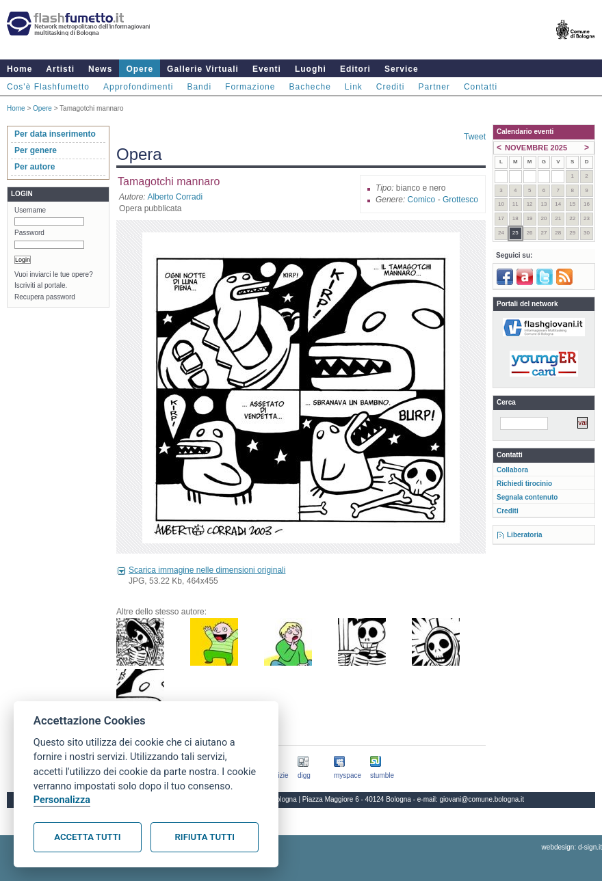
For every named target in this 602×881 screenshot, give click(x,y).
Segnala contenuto (527, 497)
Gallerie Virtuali (203, 69)
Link (354, 87)
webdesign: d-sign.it (572, 847)
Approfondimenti (138, 87)
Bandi (199, 87)
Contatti (480, 87)
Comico (422, 199)
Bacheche (309, 87)
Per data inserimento (55, 134)
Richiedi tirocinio (524, 483)
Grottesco (460, 199)
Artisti (60, 69)
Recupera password (44, 297)
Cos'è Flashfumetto (48, 87)
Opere (139, 69)
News (100, 69)
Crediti (390, 87)
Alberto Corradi (174, 197)
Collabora (512, 470)
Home (19, 69)
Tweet (475, 136)
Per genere (35, 150)
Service (401, 69)
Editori (355, 69)
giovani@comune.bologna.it (482, 799)
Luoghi (310, 69)
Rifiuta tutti (205, 837)
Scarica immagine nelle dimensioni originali (207, 570)
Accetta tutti (87, 837)
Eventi (266, 69)
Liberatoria (524, 535)
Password (29, 232)
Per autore (34, 167)
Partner (434, 87)
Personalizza (62, 800)
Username (30, 210)
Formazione (250, 87)
